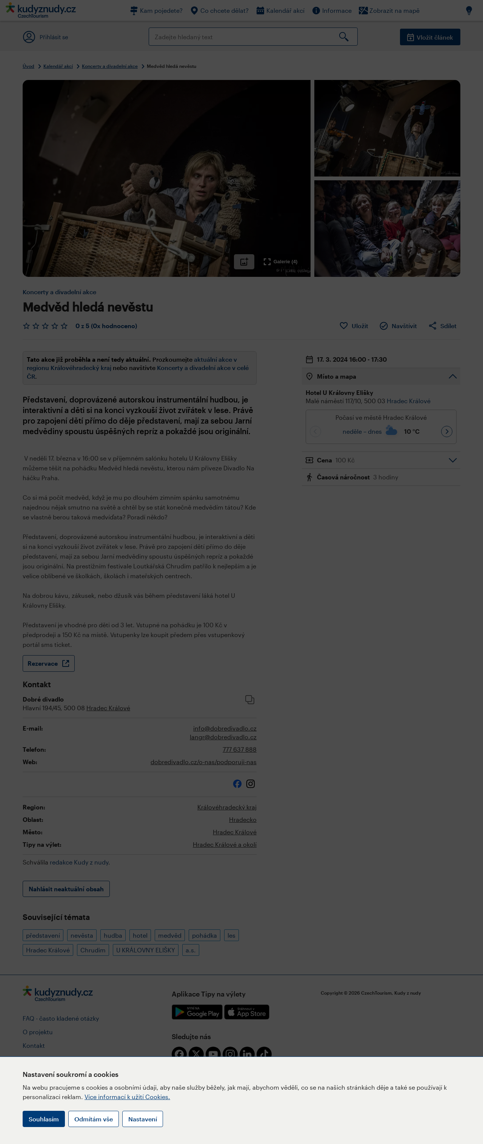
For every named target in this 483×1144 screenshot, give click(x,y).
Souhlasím (44, 1119)
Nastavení (142, 1119)
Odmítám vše (93, 1119)
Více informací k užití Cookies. (127, 1096)
